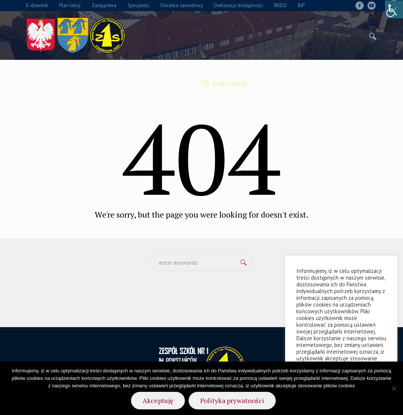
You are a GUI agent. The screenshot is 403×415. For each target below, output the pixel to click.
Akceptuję (158, 400)
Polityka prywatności (232, 400)
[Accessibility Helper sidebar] (394, 9)
